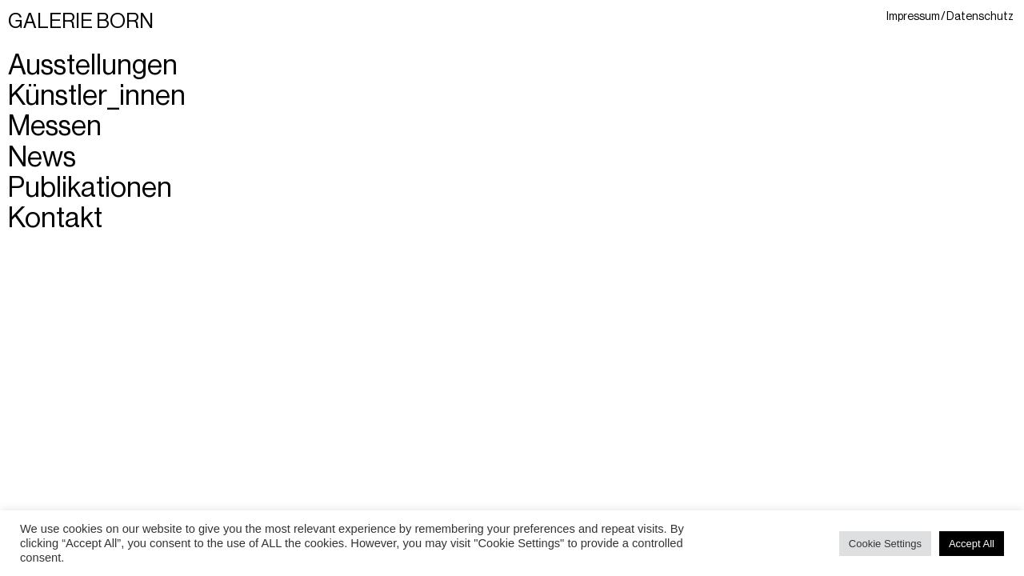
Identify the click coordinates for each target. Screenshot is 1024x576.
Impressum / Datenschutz (950, 16)
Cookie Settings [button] (885, 544)
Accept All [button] (971, 544)
